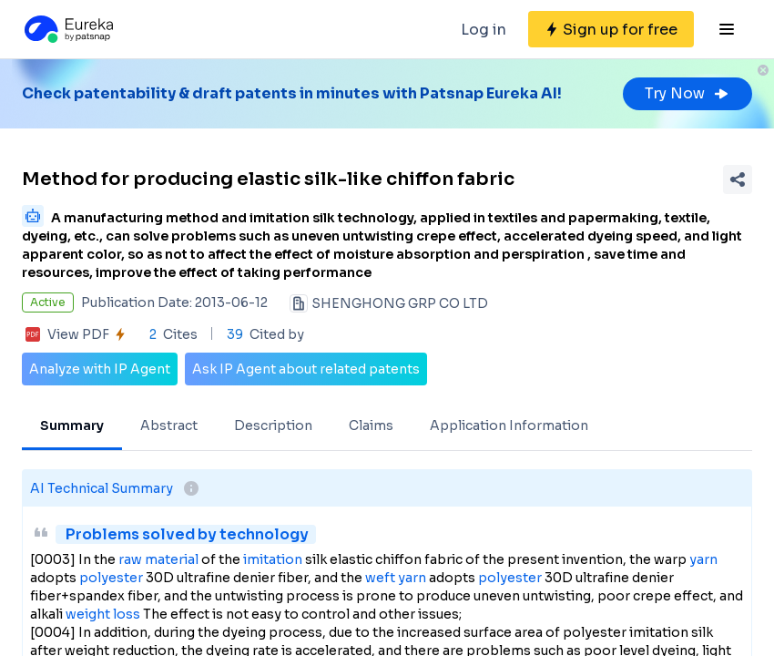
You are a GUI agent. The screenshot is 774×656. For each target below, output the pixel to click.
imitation (272, 559)
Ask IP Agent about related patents (306, 369)
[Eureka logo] (67, 29)
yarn (703, 559)
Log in (483, 29)
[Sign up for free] (611, 29)
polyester (111, 577)
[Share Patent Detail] (737, 179)
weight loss (103, 614)
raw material (158, 559)
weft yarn (395, 577)
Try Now (687, 93)
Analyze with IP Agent (99, 369)
